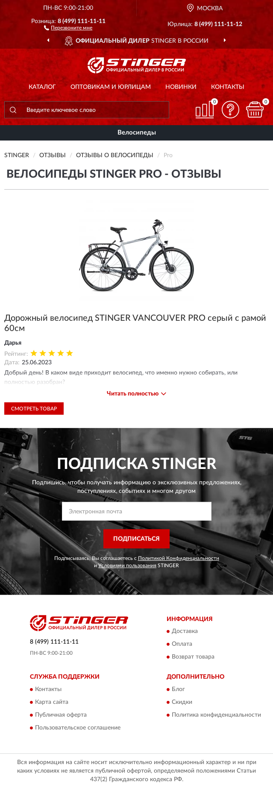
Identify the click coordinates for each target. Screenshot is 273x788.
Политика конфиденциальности (216, 715)
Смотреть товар (34, 408)
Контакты (227, 87)
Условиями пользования (127, 565)
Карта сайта (51, 702)
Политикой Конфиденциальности (178, 558)
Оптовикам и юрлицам (110, 87)
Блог (178, 689)
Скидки (182, 702)
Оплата (182, 644)
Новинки (181, 87)
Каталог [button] (42, 87)
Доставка (185, 632)
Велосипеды (136, 132)
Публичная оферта (61, 715)
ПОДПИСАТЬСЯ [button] (136, 539)
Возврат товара (193, 657)
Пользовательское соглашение (77, 728)
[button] (68, 27)
